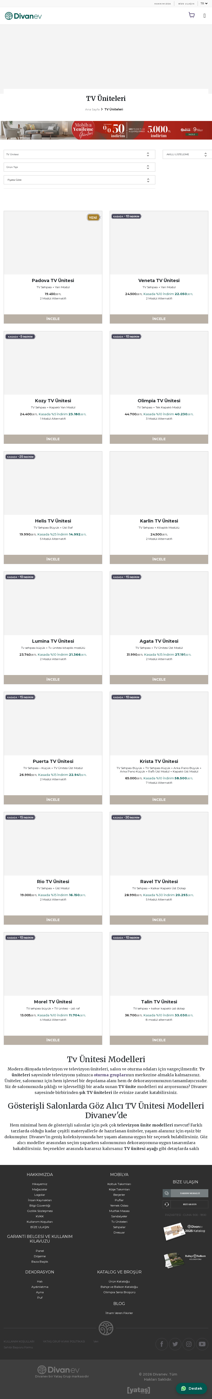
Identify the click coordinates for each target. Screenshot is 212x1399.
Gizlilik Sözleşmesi (40, 1211)
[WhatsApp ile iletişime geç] (191, 1388)
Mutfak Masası (119, 1211)
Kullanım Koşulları (40, 1221)
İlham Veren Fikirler (119, 1313)
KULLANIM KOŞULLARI (19, 1341)
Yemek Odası (119, 1205)
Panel (40, 1251)
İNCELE (53, 319)
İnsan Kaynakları (40, 1200)
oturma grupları (110, 1074)
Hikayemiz (39, 1184)
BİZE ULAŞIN (186, 3)
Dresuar (119, 1232)
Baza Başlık (39, 1261)
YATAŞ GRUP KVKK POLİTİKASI (64, 1341)
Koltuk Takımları (119, 1184)
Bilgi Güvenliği (39, 1205)
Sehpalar (119, 1227)
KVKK (40, 1216)
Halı (39, 1281)
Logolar (39, 1195)
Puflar (119, 1200)
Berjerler (119, 1195)
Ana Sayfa (92, 109)
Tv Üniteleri (119, 1221)
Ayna (40, 1292)
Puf (39, 1297)
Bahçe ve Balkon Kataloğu (119, 1287)
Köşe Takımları (119, 1189)
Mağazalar (39, 1189)
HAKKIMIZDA (162, 3)
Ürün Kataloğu (119, 1281)
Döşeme (40, 1256)
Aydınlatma (39, 1287)
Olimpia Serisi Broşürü (119, 1292)
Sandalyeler (119, 1216)
